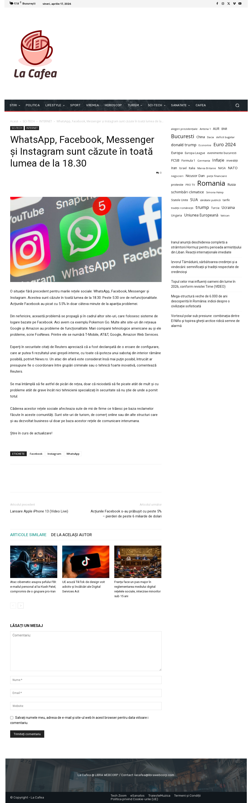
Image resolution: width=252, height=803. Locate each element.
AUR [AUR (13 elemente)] (216, 128)
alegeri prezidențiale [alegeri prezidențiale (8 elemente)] (184, 129)
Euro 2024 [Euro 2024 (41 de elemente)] (224, 144)
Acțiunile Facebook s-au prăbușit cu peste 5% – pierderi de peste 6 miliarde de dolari (126, 513)
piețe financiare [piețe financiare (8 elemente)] (217, 176)
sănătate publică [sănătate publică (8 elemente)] (210, 200)
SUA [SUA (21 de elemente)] (194, 199)
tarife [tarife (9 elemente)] (226, 200)
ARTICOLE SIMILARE (28, 534)
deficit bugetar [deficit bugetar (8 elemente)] (225, 137)
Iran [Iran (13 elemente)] (174, 168)
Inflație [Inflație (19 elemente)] (218, 160)
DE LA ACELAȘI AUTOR (71, 534)
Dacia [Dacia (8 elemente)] (210, 137)
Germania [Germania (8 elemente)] (203, 160)
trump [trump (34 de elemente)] (202, 207)
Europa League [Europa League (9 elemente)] (195, 153)
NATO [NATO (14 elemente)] (233, 168)
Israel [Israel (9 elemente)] (183, 168)
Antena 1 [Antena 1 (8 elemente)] (205, 129)
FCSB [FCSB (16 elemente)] (175, 160)
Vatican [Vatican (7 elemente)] (225, 215)
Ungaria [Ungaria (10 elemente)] (176, 215)
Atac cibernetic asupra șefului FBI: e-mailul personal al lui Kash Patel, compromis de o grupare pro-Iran (33, 586)
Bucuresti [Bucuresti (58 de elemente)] (182, 136)
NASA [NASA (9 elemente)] (222, 168)
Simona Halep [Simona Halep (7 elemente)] (215, 192)
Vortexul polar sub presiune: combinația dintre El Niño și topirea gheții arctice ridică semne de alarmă (205, 321)
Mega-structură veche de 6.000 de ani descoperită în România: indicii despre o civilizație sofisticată (200, 301)
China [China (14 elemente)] (200, 137)
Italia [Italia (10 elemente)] (192, 168)
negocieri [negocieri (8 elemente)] (177, 176)
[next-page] (21, 606)
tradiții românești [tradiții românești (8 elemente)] (182, 208)
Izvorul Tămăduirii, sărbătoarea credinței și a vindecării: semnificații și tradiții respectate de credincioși (205, 267)
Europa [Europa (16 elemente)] (177, 152)
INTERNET (45, 121)
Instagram (54, 453)
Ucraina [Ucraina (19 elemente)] (228, 207)
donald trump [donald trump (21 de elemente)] (183, 144)
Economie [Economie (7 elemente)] (205, 145)
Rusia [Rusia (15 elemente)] (231, 184)
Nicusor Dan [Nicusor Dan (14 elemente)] (195, 175)
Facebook (36, 453)
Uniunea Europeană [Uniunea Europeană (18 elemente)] (201, 215)
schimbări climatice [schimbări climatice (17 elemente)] (187, 192)
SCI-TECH (29, 121)
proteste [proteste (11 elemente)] (177, 184)
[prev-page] (13, 606)
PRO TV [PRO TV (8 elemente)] (190, 184)
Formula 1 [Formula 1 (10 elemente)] (188, 161)
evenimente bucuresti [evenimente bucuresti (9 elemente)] (221, 153)
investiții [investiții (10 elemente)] (232, 161)
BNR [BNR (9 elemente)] (224, 129)
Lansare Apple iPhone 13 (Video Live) (39, 511)
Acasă (14, 121)
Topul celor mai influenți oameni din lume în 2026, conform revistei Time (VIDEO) (203, 284)
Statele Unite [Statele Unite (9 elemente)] (179, 200)
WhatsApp (73, 453)
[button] (237, 105)
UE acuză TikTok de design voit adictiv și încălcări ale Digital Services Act (83, 586)
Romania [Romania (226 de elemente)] (211, 183)
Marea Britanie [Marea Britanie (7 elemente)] (206, 168)
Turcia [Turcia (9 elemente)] (215, 208)
